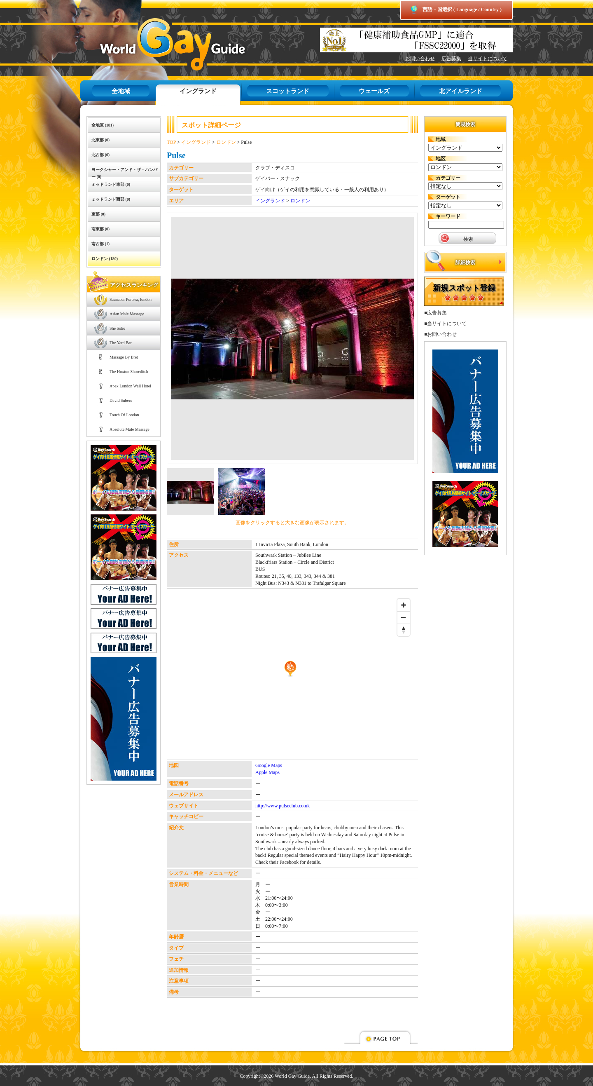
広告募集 (451, 58)
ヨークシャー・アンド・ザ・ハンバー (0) (124, 172)
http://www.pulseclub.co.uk (282, 806)
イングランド (198, 91)
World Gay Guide (161, 44)
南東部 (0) (100, 229)
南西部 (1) (100, 244)
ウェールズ (374, 91)
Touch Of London (124, 415)
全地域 (121, 91)
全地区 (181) (102, 125)
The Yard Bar (121, 342)
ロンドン (226, 142)
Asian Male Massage (127, 314)
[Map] (290, 677)
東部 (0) (98, 214)
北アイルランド (460, 91)
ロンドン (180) (104, 258)
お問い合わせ (420, 58)
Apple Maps (267, 772)
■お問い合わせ (440, 334)
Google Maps (268, 765)
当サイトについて (487, 58)
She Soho (117, 328)
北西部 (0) (100, 154)
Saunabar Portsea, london (131, 299)
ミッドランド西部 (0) (110, 199)
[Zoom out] (403, 617)
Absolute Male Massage (129, 429)
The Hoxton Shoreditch (129, 371)
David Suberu (121, 400)
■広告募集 (435, 313)
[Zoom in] (403, 605)
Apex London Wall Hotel (130, 386)
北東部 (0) (100, 140)
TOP (171, 142)
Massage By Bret (124, 357)
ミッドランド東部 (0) (110, 184)
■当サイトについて (445, 323)
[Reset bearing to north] (403, 630)
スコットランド (287, 91)
